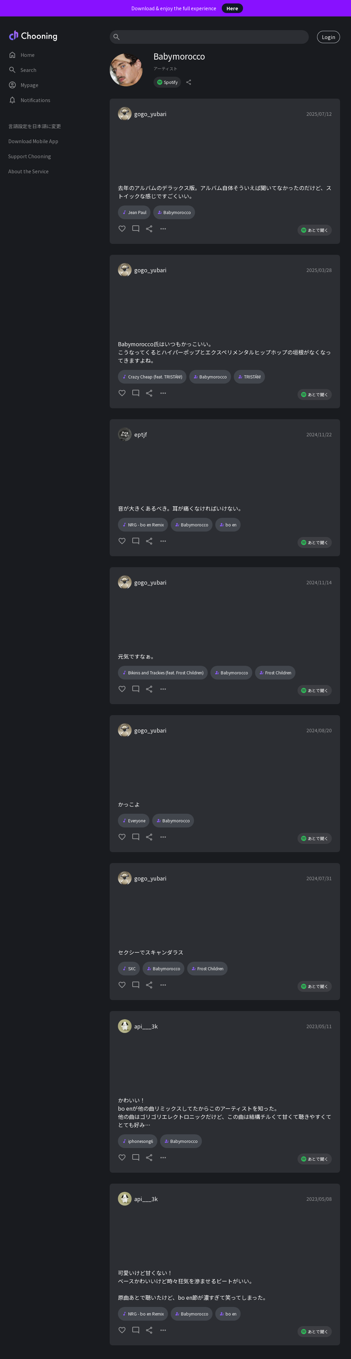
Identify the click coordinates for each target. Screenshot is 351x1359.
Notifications (29, 100)
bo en (228, 524)
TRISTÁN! (249, 376)
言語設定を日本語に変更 (34, 126)
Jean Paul (134, 212)
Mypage (23, 85)
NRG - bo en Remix (143, 524)
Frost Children (275, 672)
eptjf (140, 434)
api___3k (146, 1026)
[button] (225, 171)
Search (22, 70)
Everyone (133, 820)
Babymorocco (174, 212)
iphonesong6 (137, 1141)
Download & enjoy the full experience (187, 8)
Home (21, 55)
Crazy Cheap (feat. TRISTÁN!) (152, 376)
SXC (129, 968)
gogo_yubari (150, 114)
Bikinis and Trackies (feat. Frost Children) (163, 672)
